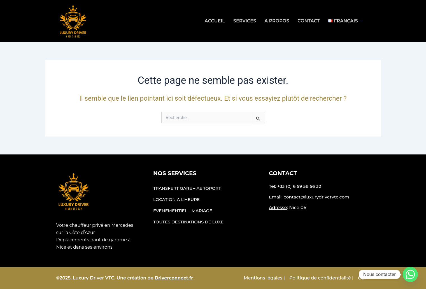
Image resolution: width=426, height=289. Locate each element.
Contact (308, 21)
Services (244, 21)
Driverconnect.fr (174, 278)
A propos (276, 21)
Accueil (215, 21)
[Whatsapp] (410, 274)
